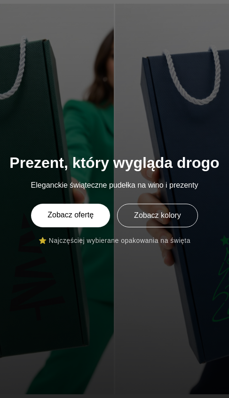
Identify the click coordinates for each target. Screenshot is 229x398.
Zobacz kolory (157, 215)
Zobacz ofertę (70, 215)
